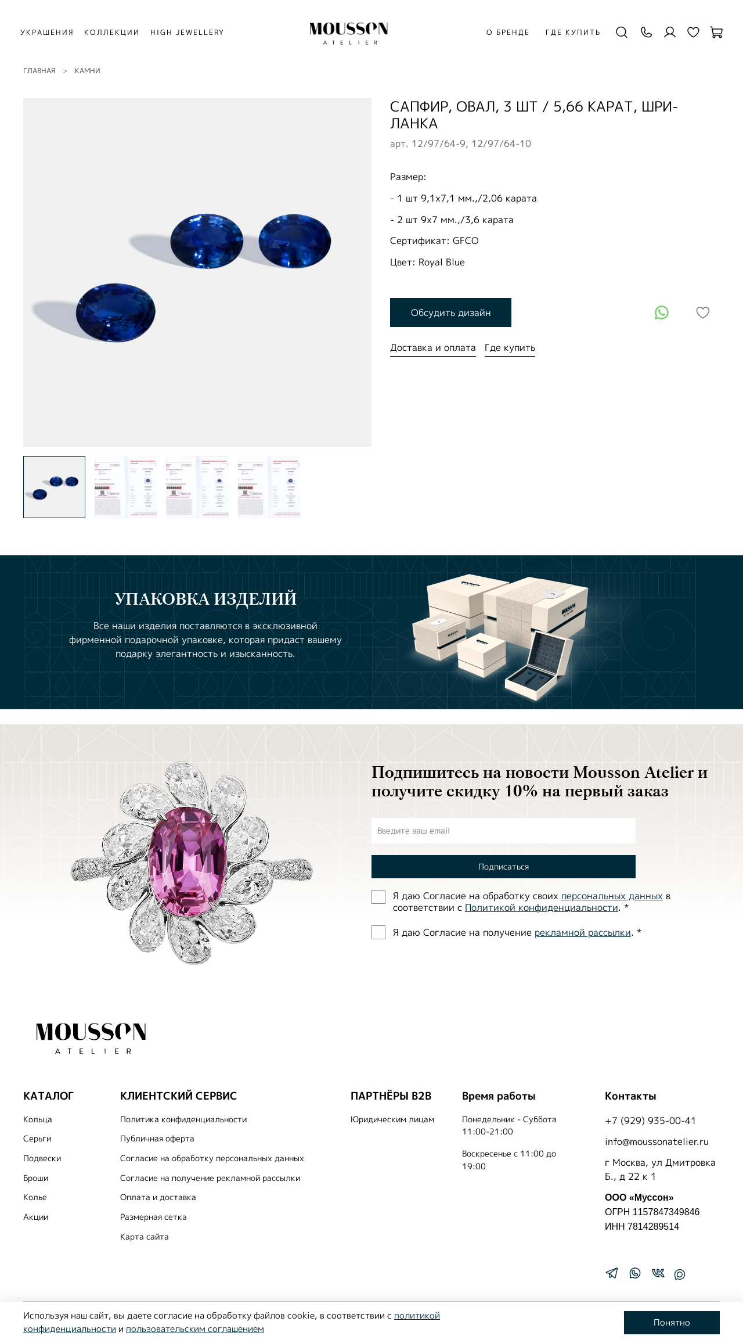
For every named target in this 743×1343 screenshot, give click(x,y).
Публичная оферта (157, 1138)
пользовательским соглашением (195, 1329)
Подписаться (503, 866)
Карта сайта (144, 1237)
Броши (35, 1178)
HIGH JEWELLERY (195, 32)
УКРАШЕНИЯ (55, 32)
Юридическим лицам (392, 1119)
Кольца (37, 1119)
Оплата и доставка (158, 1197)
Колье (35, 1197)
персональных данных (612, 895)
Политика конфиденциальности (183, 1119)
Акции (35, 1217)
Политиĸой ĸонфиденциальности (541, 907)
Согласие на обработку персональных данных (212, 1158)
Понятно (672, 1322)
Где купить (569, 32)
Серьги (37, 1138)
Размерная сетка (153, 1217)
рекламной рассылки (583, 932)
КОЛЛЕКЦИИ (120, 32)
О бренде (504, 32)
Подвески (42, 1158)
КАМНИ (87, 71)
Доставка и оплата (433, 347)
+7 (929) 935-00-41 (651, 1120)
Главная (39, 71)
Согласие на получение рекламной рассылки (210, 1178)
